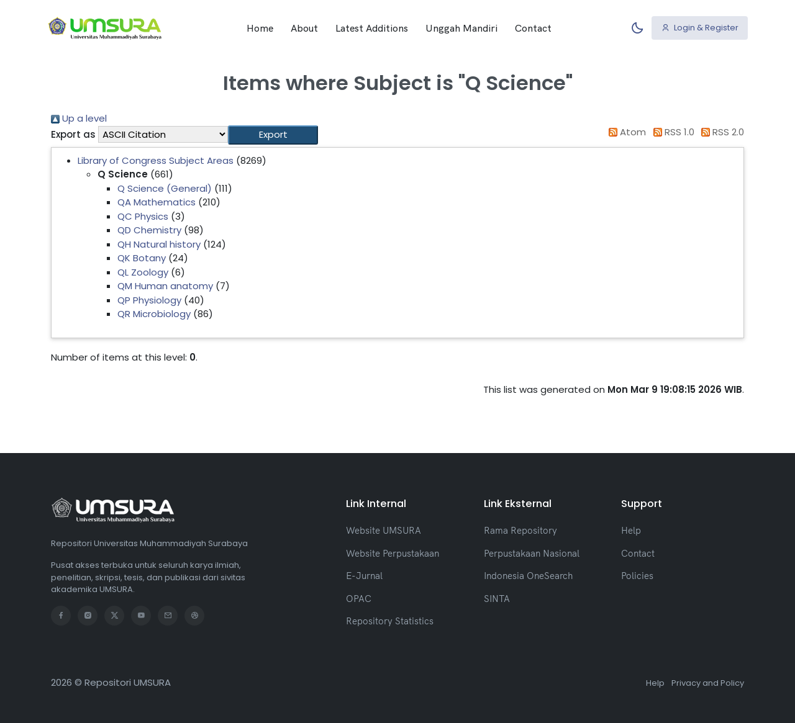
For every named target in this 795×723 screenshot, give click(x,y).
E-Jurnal (364, 576)
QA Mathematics (156, 202)
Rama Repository (520, 530)
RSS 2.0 (721, 131)
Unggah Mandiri (461, 28)
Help (631, 530)
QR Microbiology (154, 313)
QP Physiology (149, 300)
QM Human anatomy (165, 285)
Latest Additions (371, 28)
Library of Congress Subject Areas (156, 160)
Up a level (79, 118)
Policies (637, 576)
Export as (73, 134)
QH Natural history (159, 244)
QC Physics (142, 216)
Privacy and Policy (707, 683)
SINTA (497, 598)
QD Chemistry (149, 229)
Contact (533, 28)
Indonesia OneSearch (528, 576)
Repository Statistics (390, 621)
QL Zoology (142, 272)
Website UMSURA (383, 530)
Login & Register (699, 28)
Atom (625, 131)
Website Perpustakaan (392, 553)
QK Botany (141, 257)
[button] (273, 135)
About (304, 28)
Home (260, 28)
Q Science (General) (164, 188)
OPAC (358, 598)
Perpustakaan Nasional (531, 553)
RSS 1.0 (671, 131)
